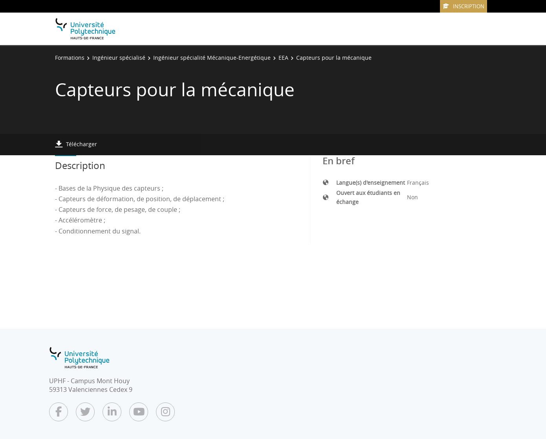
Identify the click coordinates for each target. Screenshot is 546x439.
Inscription (463, 6)
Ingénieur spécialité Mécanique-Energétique (212, 57)
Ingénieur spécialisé (118, 57)
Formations (69, 57)
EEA (283, 57)
